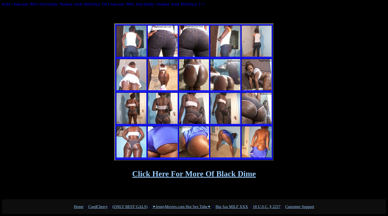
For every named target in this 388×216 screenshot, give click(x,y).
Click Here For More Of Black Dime (194, 173)
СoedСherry (98, 207)
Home (78, 207)
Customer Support (299, 207)
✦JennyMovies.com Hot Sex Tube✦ (181, 207)
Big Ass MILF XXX (231, 207)
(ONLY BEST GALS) (130, 207)
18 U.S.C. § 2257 (266, 207)
